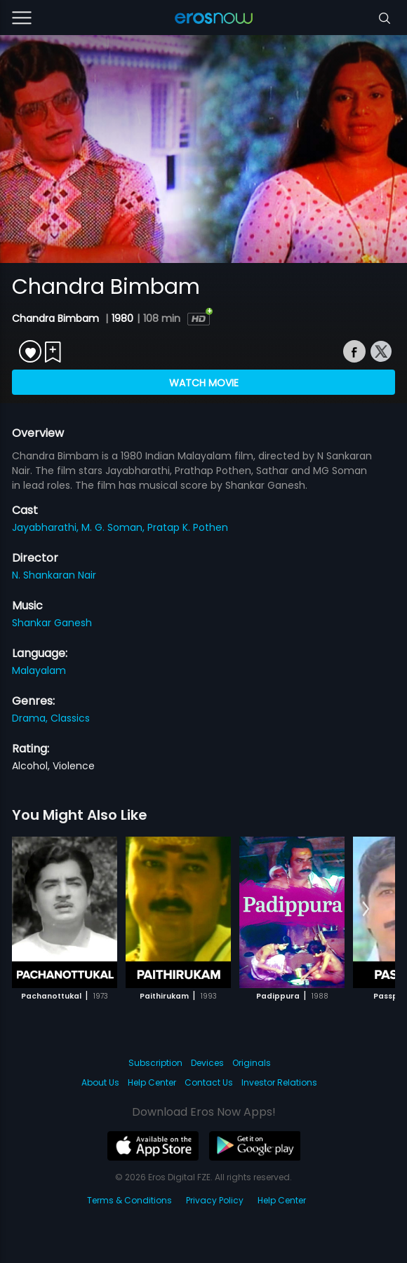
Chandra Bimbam (57, 318)
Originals (251, 1063)
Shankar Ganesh (52, 623)
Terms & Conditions (129, 1200)
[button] (365, 910)
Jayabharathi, (46, 527)
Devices (207, 1063)
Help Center (152, 1082)
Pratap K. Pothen (187, 527)
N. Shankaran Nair (54, 575)
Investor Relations (279, 1082)
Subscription (155, 1063)
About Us (100, 1082)
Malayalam (39, 670)
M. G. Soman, (114, 527)
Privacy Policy (214, 1200)
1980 (122, 318)
